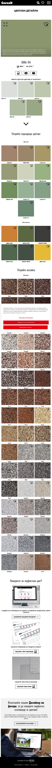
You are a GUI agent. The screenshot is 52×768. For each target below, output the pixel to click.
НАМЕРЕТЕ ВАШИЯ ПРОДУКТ (26, 617)
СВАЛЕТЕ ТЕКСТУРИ (26, 686)
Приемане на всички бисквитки (26, 322)
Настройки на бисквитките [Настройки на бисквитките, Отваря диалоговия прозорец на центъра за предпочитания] (26, 317)
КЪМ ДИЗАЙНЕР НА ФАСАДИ (26, 723)
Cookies (27, 765)
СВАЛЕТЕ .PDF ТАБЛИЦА (26, 651)
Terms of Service (19, 765)
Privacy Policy (34, 765)
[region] (26, 317)
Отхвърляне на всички (25, 327)
